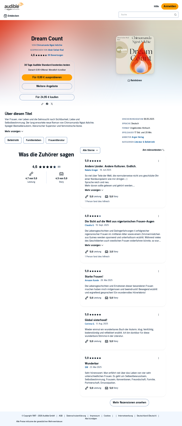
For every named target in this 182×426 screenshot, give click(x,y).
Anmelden (170, 6)
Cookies (107, 416)
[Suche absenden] (175, 15)
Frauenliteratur (56, 142)
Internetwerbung (125, 416)
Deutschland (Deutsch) (147, 416)
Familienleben (33, 142)
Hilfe (156, 6)
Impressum (95, 416)
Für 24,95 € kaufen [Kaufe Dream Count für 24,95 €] (47, 97)
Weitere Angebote (47, 86)
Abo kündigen (91, 418)
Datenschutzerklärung (76, 416)
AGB (61, 416)
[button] (42, 104)
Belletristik (13, 142)
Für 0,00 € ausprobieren (47, 77)
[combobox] (148, 15)
